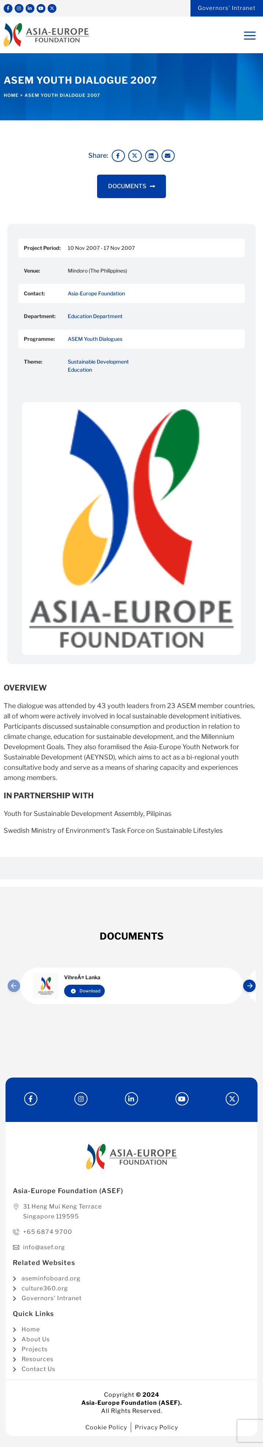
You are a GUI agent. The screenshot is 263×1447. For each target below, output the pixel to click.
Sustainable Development (98, 361)
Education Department (95, 316)
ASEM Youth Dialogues (95, 339)
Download (85, 991)
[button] (118, 156)
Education (80, 370)
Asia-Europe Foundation (96, 293)
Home (11, 95)
